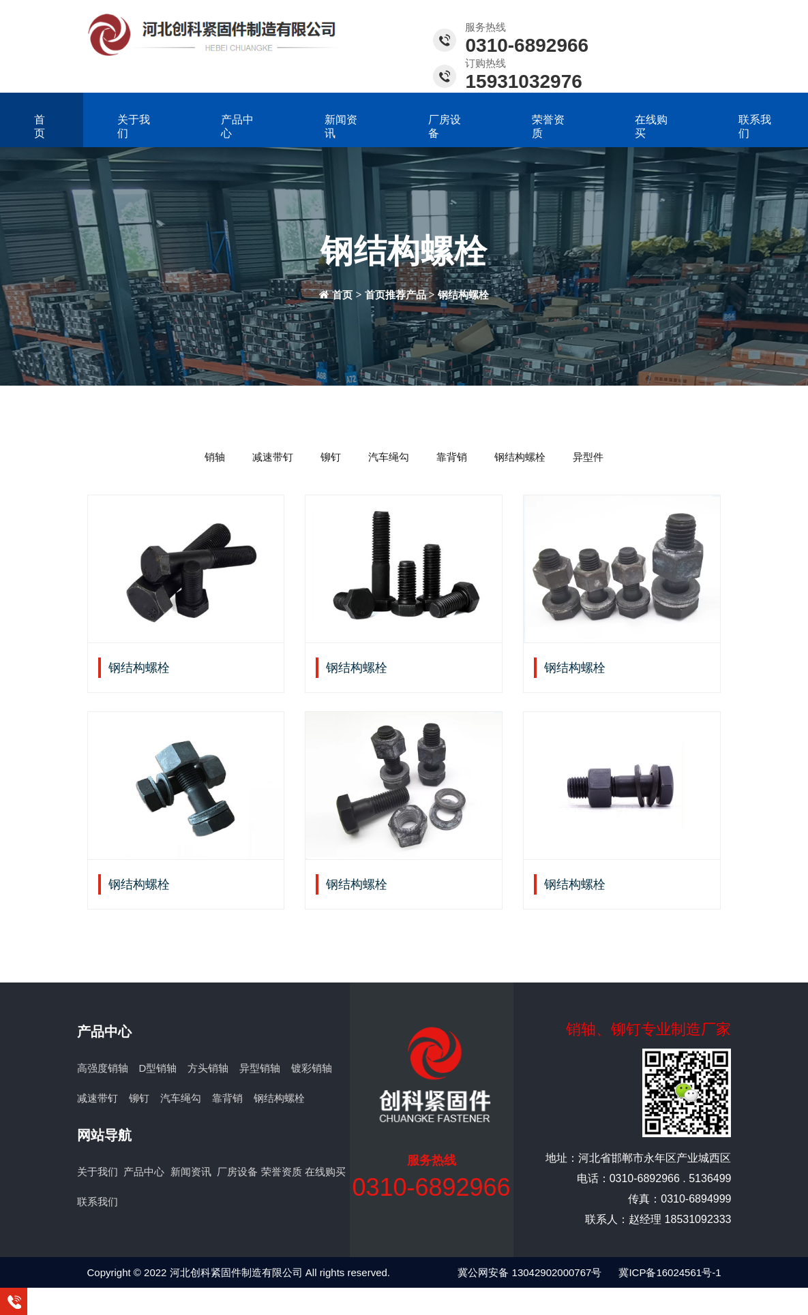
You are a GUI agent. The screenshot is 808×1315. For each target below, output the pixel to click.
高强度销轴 (102, 1068)
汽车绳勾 (388, 457)
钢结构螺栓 (463, 295)
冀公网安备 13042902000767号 (529, 1272)
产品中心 (237, 126)
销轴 (215, 457)
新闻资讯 (341, 126)
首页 (39, 126)
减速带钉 (272, 457)
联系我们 (754, 126)
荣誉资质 (548, 126)
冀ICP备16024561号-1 (669, 1272)
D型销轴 (158, 1068)
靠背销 (451, 457)
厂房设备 (444, 126)
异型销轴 (259, 1068)
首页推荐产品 (395, 295)
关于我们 (133, 126)
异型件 (588, 457)
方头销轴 (208, 1068)
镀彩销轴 (311, 1068)
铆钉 (330, 457)
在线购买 (651, 126)
